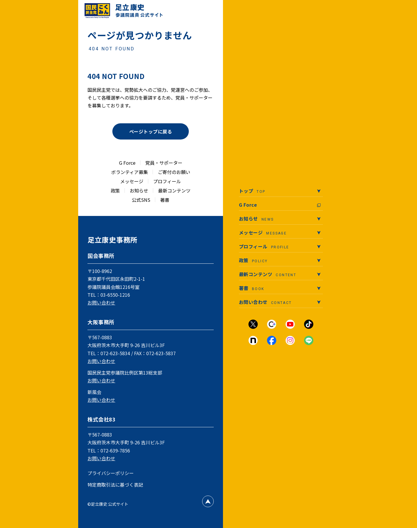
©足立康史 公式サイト (107, 504)
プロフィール (167, 181)
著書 (164, 199)
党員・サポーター (163, 162)
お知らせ (139, 190)
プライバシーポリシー (110, 473)
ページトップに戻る (150, 131)
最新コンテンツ (174, 190)
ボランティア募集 (129, 171)
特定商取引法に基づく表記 (115, 484)
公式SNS (141, 199)
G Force (127, 162)
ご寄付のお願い (174, 171)
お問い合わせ (101, 302)
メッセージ (131, 181)
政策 (115, 190)
